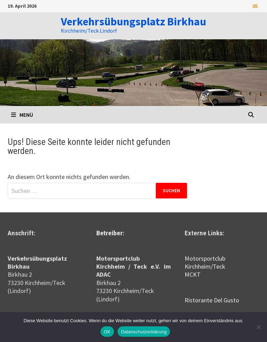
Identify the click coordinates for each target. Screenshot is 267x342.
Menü (22, 114)
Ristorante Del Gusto (212, 300)
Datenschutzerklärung (144, 331)
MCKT (193, 274)
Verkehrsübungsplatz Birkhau (133, 21)
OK (107, 331)
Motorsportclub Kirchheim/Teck (205, 262)
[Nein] (258, 327)
